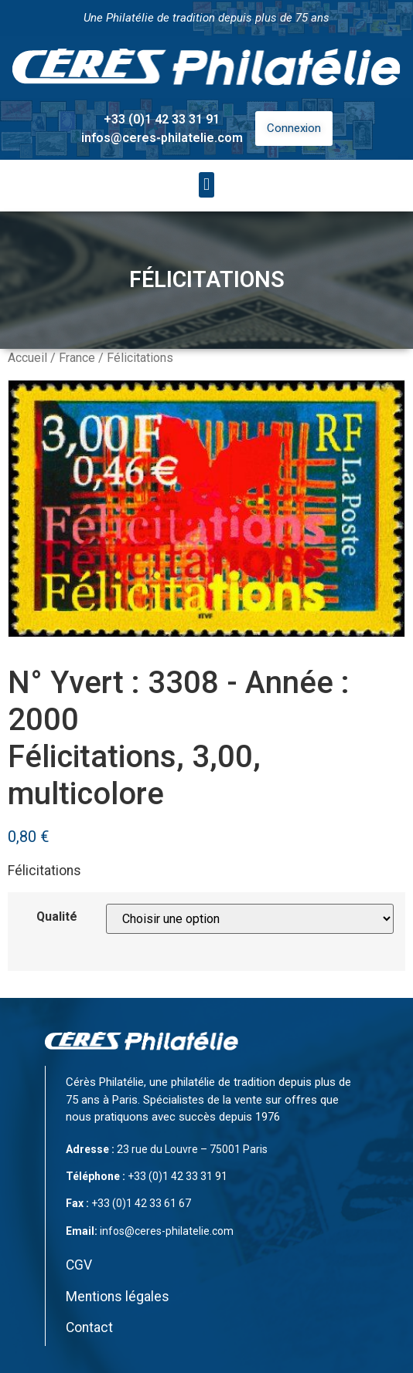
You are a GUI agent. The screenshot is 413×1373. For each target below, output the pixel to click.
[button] (206, 185)
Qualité (56, 917)
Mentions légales (117, 1296)
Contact (89, 1327)
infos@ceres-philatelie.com (162, 137)
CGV (79, 1265)
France (77, 357)
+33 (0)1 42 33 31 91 (162, 119)
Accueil (27, 357)
